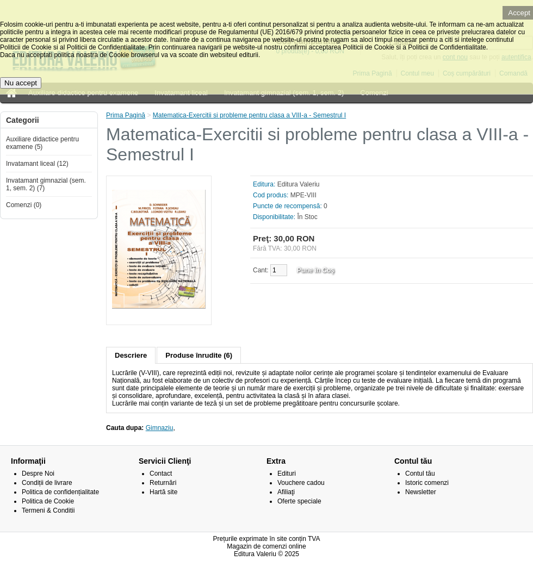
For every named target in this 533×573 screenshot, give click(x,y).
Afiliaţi (286, 492)
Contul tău (420, 473)
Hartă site (163, 492)
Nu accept (20, 83)
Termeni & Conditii (48, 510)
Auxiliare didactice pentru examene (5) (42, 143)
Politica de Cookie (48, 501)
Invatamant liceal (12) (37, 163)
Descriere (131, 355)
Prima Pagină (125, 115)
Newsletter (420, 492)
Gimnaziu (159, 428)
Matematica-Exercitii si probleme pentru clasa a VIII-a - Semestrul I (249, 115)
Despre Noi (38, 473)
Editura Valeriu (298, 184)
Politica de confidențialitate (60, 492)
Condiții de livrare (47, 483)
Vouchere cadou (301, 483)
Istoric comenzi (427, 483)
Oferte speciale (299, 501)
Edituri (286, 473)
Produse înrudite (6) (198, 355)
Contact (161, 473)
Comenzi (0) (23, 205)
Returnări (163, 483)
